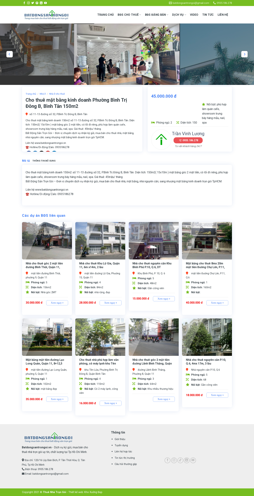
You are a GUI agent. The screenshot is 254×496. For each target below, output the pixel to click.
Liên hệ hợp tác (123, 451)
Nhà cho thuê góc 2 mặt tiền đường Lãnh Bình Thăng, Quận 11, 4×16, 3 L (152, 363)
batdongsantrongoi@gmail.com (50, 473)
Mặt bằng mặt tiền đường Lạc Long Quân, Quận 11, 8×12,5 (45, 361)
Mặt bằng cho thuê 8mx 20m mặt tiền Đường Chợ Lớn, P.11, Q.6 (205, 267)
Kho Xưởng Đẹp (93, 492)
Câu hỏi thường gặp (126, 464)
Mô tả (26, 160)
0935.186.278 (190, 140)
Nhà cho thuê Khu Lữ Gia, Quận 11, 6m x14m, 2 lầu (99, 265)
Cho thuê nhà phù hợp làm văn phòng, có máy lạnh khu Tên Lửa (99, 363)
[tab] (26, 161)
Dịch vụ (179, 15)
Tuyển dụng (121, 445)
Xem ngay (57, 302)
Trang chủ (105, 14)
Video (194, 14)
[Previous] (9, 54)
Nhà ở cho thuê (57, 93)
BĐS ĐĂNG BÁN (156, 15)
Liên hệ (223, 14)
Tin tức (208, 14)
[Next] (244, 54)
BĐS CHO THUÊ (129, 15)
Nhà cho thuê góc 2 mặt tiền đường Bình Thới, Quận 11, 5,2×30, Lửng (44, 267)
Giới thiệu (120, 439)
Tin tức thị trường (125, 457)
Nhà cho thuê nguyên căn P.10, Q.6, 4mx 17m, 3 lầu (206, 361)
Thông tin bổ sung (44, 160)
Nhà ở (43, 93)
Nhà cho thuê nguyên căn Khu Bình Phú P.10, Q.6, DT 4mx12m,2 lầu (151, 267)
